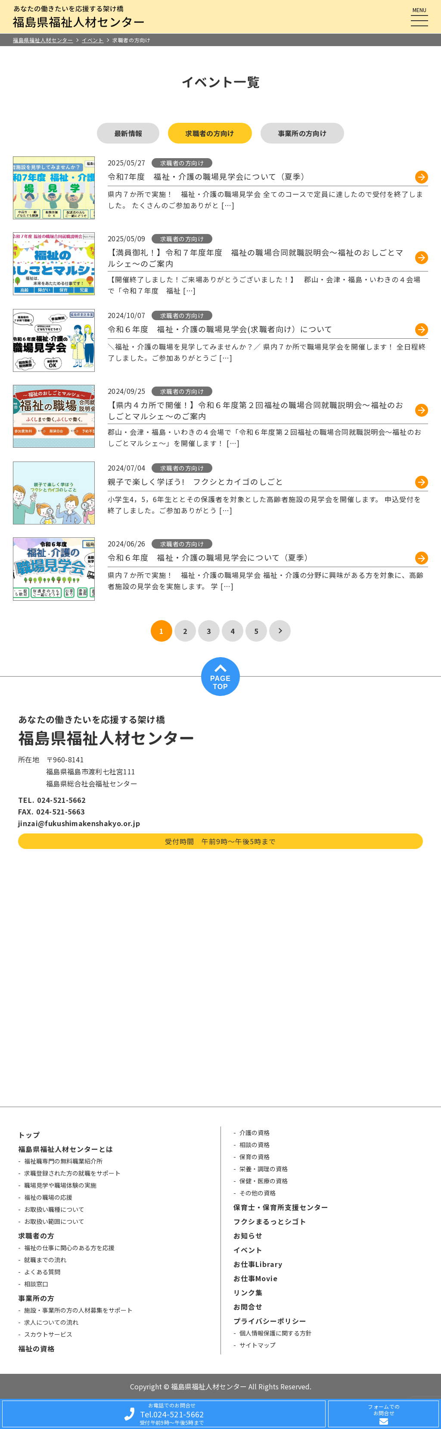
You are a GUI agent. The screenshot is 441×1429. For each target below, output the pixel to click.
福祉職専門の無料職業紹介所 (63, 1161)
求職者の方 (36, 1235)
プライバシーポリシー (270, 1321)
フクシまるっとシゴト (270, 1221)
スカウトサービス (48, 1334)
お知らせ (248, 1235)
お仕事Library (258, 1264)
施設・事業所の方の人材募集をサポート (78, 1310)
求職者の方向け (209, 133)
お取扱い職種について (54, 1209)
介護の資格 (254, 1132)
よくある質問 (42, 1271)
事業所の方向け (302, 133)
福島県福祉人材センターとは (65, 1149)
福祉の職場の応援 (48, 1197)
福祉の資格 (36, 1348)
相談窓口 (36, 1283)
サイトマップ (257, 1345)
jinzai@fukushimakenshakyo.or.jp (79, 823)
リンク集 (248, 1292)
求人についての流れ (51, 1322)
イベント (248, 1250)
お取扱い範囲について (54, 1221)
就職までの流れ (45, 1259)
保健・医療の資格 (263, 1180)
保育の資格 (254, 1156)
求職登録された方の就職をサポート (72, 1173)
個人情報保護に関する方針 (275, 1333)
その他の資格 (257, 1193)
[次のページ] (280, 631)
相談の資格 (254, 1144)
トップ (29, 1134)
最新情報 (128, 133)
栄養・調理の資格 (263, 1168)
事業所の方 (36, 1298)
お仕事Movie (255, 1278)
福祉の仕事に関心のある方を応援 (69, 1247)
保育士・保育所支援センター (280, 1207)
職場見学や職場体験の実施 (60, 1185)
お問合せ (248, 1306)
